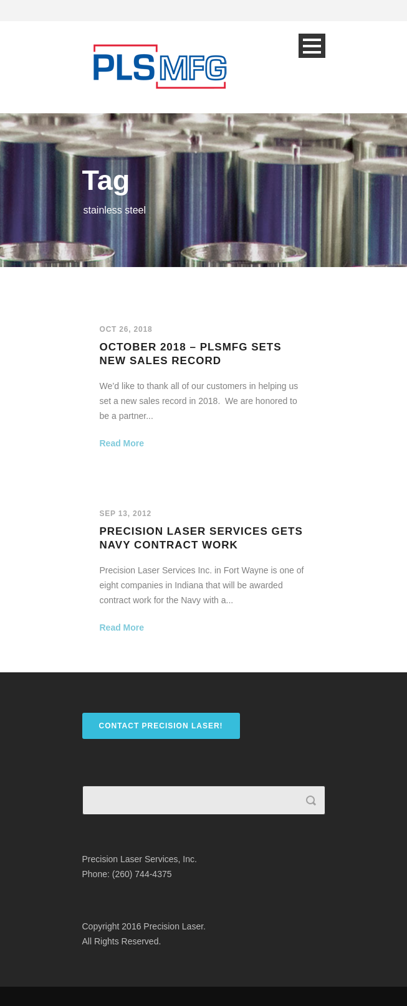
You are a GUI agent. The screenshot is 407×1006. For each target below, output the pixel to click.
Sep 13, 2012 (125, 513)
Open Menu (312, 46)
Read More (122, 443)
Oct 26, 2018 (126, 329)
